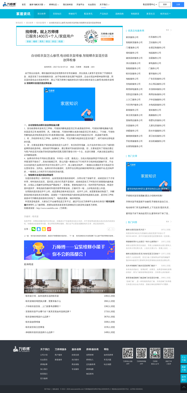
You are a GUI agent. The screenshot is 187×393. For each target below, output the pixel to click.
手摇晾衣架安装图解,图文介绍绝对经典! (144, 196)
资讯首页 (19, 23)
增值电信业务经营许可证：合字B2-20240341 (127, 389)
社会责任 (92, 4)
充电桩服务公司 (133, 84)
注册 (178, 4)
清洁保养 (41, 14)
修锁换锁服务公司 (134, 136)
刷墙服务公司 (132, 110)
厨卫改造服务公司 (157, 136)
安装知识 (57, 14)
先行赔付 (75, 360)
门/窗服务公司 (132, 47)
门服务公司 (154, 68)
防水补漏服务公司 (157, 131)
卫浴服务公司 (155, 42)
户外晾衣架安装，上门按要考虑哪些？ (43, 306)
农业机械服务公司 (157, 141)
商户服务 (58, 355)
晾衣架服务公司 (133, 73)
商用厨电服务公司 (134, 89)
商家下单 (184, 368)
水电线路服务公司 (157, 105)
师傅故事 (44, 364)
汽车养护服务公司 (134, 105)
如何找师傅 (108, 355)
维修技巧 (73, 14)
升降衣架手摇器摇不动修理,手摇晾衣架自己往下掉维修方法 (153, 202)
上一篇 (26, 236)
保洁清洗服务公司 (134, 115)
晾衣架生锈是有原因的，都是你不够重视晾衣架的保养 (49, 236)
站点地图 (107, 364)
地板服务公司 (132, 79)
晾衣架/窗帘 (41, 23)
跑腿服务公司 (155, 115)
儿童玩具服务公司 (157, 125)
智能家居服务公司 (134, 42)
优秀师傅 (90, 355)
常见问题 (107, 360)
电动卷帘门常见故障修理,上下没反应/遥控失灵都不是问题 (152, 207)
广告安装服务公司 (157, 79)
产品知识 (104, 14)
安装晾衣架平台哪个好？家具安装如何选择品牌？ (48, 311)
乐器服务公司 (132, 125)
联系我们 (44, 374)
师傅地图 (90, 369)
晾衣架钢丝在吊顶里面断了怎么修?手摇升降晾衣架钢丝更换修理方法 (100, 236)
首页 (24, 4)
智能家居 (135, 14)
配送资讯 (88, 14)
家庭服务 (58, 360)
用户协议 (47, 389)
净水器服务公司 (133, 63)
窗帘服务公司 (155, 73)
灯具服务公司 (155, 37)
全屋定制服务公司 (157, 47)
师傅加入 (90, 360)
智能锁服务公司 (133, 68)
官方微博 (44, 378)
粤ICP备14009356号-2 (103, 389)
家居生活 (150, 14)
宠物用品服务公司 (134, 120)
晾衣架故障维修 (33, 322)
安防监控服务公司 (134, 94)
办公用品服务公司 (157, 84)
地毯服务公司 (155, 53)
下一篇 (71, 236)
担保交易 (75, 355)
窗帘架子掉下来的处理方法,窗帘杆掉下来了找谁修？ (150, 213)
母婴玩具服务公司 (157, 120)
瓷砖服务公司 (155, 110)
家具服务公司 (132, 37)
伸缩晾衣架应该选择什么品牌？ (40, 332)
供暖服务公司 (132, 131)
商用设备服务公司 (157, 94)
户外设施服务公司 (157, 99)
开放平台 (80, 4)
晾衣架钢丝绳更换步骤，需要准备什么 (43, 301)
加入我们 (44, 369)
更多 (167, 30)
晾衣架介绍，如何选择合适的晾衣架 (42, 296)
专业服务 (75, 369)
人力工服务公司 (133, 99)
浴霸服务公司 (155, 58)
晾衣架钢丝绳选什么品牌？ (38, 317)
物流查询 (90, 374)
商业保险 (75, 364)
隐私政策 (56, 389)
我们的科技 (68, 4)
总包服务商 (90, 364)
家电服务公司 (155, 63)
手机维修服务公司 (134, 141)
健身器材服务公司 (134, 58)
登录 (165, 4)
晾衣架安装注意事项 (35, 327)
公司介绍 (44, 355)
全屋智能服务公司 (134, 146)
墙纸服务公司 (132, 53)
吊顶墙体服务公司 (157, 89)
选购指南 (119, 14)
